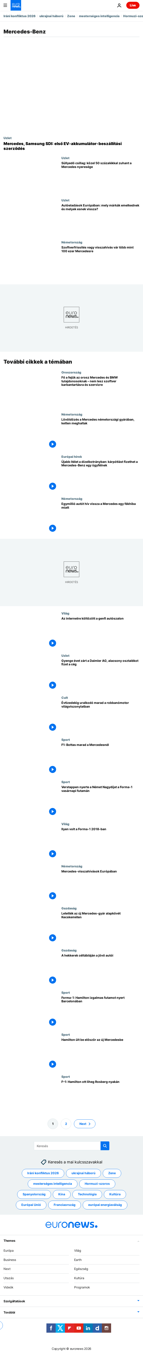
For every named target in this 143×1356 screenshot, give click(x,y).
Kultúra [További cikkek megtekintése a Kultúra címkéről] (115, 1194)
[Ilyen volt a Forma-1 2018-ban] (100, 843)
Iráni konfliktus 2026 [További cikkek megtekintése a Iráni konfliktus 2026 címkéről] (43, 1173)
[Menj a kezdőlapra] (16, 5)
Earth (78, 1260)
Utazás (9, 1278)
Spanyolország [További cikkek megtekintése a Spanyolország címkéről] (34, 1194)
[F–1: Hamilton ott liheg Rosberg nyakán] (100, 1095)
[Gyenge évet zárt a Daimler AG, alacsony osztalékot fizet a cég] (100, 674)
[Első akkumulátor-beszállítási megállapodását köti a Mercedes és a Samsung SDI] (71, 146)
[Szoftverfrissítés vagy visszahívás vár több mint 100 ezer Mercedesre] (100, 261)
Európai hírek (71, 456)
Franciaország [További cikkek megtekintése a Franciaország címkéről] (64, 1205)
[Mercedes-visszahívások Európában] (100, 885)
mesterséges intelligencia (99, 16)
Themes (9, 1240)
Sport (65, 739)
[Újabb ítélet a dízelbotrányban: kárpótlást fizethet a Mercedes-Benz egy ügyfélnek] (100, 475)
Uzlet (8, 138)
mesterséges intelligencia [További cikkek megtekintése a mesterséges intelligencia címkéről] (52, 1184)
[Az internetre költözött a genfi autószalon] (100, 632)
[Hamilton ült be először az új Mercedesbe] (100, 1053)
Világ (65, 613)
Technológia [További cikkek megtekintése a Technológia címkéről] (87, 1194)
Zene (71, 16)
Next (7, 1269)
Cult (64, 697)
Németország (71, 242)
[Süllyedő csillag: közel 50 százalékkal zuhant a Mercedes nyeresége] (100, 177)
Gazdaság (69, 908)
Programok (82, 1287)
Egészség (81, 1269)
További (9, 1312)
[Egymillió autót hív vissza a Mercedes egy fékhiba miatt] (100, 517)
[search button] (105, 1145)
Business (10, 1260)
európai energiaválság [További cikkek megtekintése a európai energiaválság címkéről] (105, 1205)
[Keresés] (71, 1145)
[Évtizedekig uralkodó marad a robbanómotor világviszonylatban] (100, 716)
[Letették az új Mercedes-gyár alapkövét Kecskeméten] (100, 927)
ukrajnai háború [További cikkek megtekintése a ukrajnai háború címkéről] (83, 1173)
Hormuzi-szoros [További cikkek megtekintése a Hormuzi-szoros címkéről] (97, 1184)
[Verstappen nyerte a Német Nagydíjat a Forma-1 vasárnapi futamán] (100, 801)
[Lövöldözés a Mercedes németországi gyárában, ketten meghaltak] (100, 433)
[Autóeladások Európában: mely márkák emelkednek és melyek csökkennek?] (100, 219)
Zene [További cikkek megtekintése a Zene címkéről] (112, 1173)
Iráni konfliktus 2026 (20, 16)
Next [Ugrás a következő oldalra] (82, 1124)
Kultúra (79, 1278)
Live (133, 5)
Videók (8, 1287)
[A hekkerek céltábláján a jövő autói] (100, 969)
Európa (9, 1250)
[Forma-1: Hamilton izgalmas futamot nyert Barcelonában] (100, 1011)
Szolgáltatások (14, 1301)
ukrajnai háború (51, 16)
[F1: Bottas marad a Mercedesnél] (100, 759)
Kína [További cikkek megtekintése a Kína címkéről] (61, 1194)
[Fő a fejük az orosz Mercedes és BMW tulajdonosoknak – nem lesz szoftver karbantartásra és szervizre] (100, 391)
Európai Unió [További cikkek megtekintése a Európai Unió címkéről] (31, 1205)
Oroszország (71, 372)
